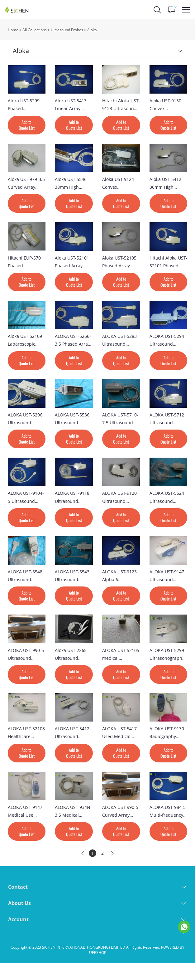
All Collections (34, 29)
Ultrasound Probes (67, 29)
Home (13, 29)
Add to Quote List (27, 125)
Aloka (92, 29)
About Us (19, 903)
